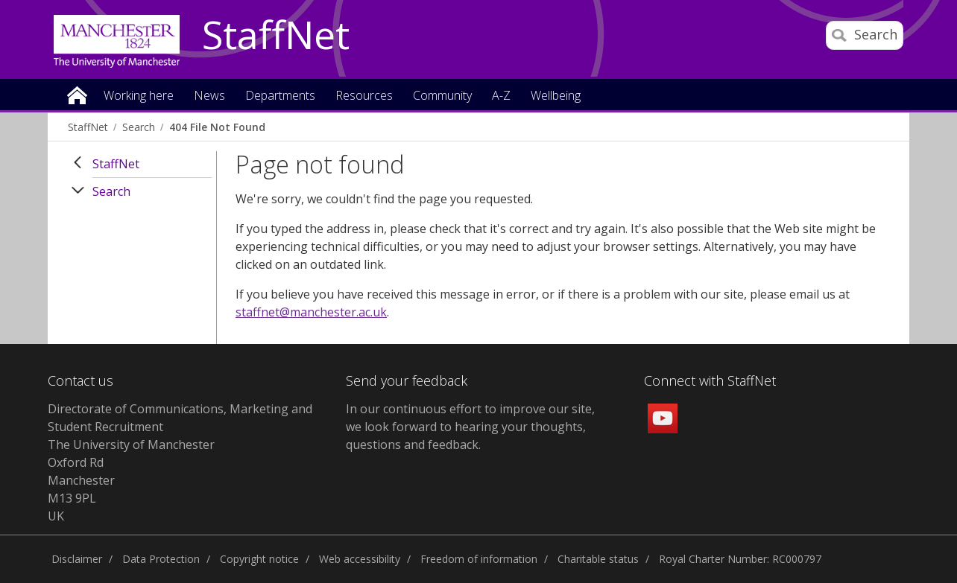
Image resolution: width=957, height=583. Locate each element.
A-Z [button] (501, 96)
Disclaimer (76, 559)
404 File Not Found (217, 127)
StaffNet (276, 35)
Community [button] (442, 96)
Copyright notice (259, 559)
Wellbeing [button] (556, 96)
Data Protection (161, 559)
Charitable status (598, 559)
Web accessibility (359, 559)
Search (138, 127)
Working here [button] (139, 96)
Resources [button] (364, 96)
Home (77, 94)
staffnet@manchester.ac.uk (311, 312)
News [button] (209, 96)
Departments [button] (280, 96)
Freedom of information (478, 559)
